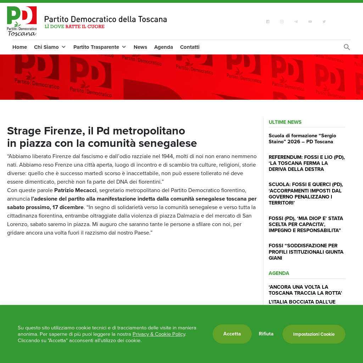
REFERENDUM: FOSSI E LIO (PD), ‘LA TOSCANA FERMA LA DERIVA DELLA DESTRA (307, 163)
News (140, 47)
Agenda (163, 47)
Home (19, 47)
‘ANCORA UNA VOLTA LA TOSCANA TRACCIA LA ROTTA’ (305, 290)
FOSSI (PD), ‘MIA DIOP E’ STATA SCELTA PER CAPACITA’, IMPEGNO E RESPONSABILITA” (306, 224)
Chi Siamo (50, 47)
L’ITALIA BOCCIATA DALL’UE (302, 302)
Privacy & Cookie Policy (159, 334)
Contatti (190, 47)
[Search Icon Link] (347, 49)
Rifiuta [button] (266, 334)
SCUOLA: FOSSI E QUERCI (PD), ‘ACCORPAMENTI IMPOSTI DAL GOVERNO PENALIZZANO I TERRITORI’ (306, 193)
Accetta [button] (232, 334)
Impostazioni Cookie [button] (314, 334)
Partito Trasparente (100, 47)
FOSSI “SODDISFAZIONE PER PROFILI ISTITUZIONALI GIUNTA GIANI (306, 252)
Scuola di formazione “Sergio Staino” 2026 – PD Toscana (302, 138)
